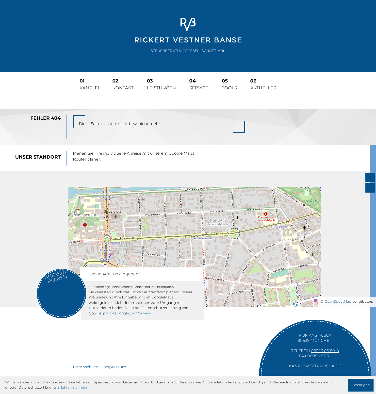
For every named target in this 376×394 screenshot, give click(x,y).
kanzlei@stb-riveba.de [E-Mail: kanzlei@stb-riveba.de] (315, 366)
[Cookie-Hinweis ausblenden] (361, 385)
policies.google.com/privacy (127, 313)
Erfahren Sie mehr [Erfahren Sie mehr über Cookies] (72, 387)
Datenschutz (85, 367)
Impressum (115, 367)
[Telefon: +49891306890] (325, 351)
